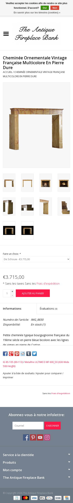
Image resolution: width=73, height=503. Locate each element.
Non (55, 8)
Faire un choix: (12, 253)
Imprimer (8, 377)
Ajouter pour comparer (49, 373)
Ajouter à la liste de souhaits (18, 373)
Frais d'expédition (48, 283)
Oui (45, 8)
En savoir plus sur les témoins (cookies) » (37, 12)
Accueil (7, 72)
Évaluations (48, 308)
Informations (12, 308)
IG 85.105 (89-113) (13, 362)
